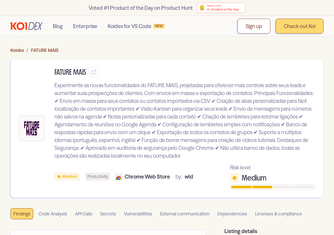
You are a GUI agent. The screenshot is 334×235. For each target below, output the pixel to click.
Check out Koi (299, 26)
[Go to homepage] (26, 26)
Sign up (254, 26)
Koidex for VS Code (136, 26)
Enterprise (85, 26)
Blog (58, 26)
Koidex (17, 50)
